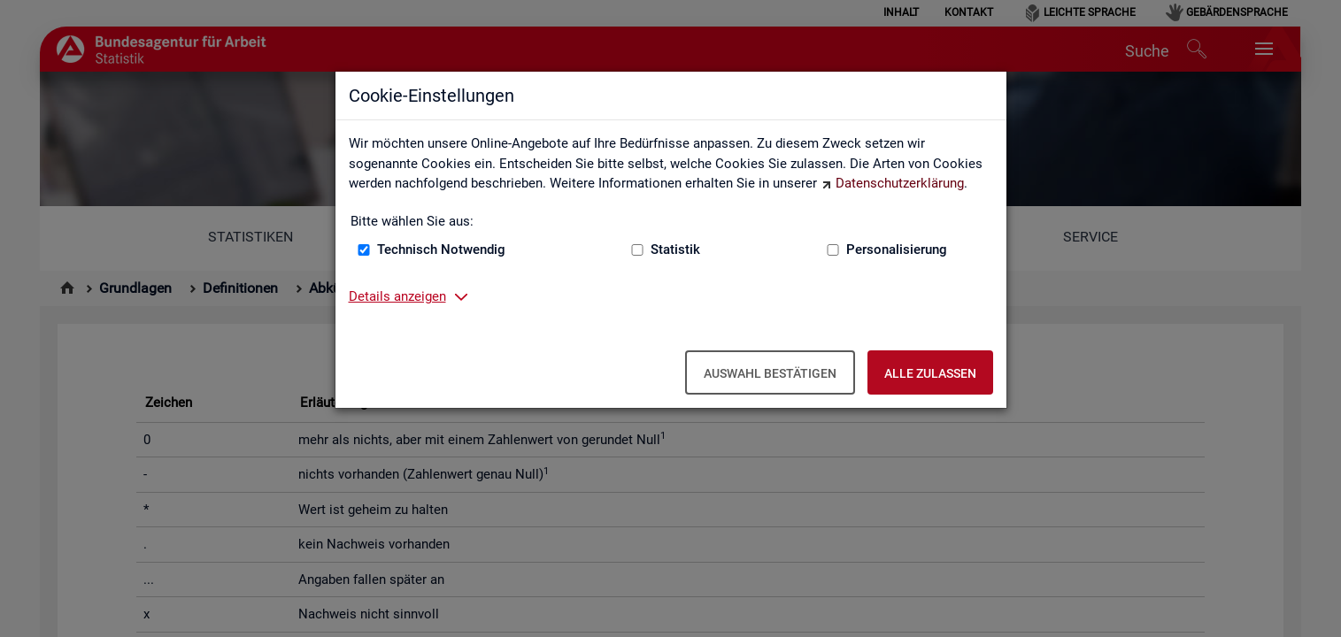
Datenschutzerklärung (900, 183)
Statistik (675, 249)
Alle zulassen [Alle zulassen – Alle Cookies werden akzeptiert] (930, 373)
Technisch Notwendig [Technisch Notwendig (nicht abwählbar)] (441, 249)
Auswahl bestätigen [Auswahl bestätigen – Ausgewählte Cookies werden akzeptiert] (770, 373)
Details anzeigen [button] (397, 296)
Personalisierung (896, 249)
